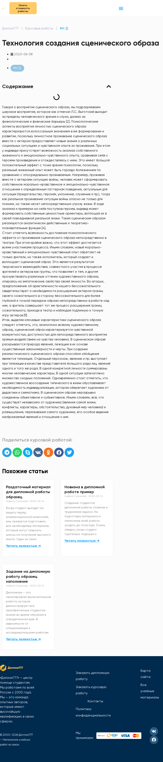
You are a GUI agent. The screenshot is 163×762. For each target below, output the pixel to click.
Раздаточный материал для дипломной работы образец (28, 492)
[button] (120, 8)
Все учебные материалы (150, 691)
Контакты (95, 701)
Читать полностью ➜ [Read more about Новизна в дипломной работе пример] (82, 541)
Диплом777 (10, 28)
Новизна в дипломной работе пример (85, 489)
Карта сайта (145, 674)
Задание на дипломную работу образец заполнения (28, 576)
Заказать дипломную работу (93, 676)
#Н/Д (64, 28)
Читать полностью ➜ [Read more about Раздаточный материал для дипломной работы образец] (23, 546)
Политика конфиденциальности (93, 712)
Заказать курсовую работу (91, 690)
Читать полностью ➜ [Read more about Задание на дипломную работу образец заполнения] (23, 639)
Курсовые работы (39, 28)
